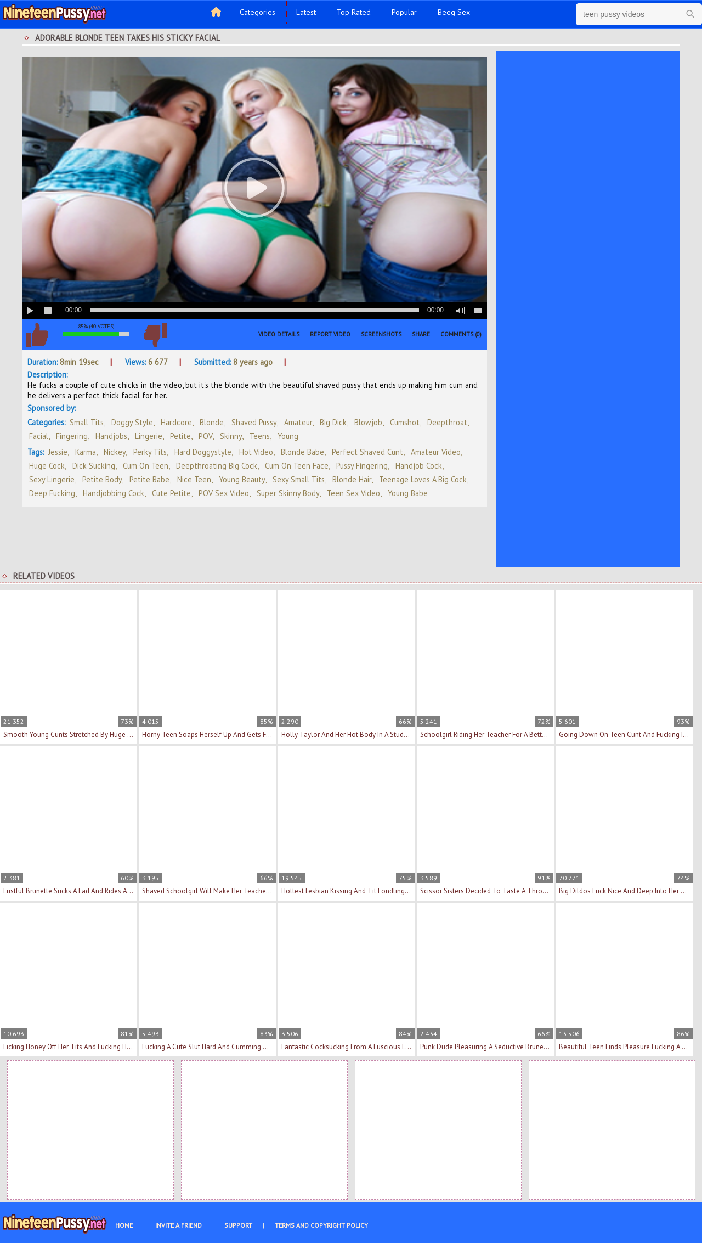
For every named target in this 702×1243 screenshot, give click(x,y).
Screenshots (381, 334)
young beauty (242, 479)
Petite (180, 436)
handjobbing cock (113, 493)
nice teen (194, 479)
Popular (404, 12)
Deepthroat (447, 422)
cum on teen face (297, 465)
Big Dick (333, 422)
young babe (408, 493)
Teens (260, 436)
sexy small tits (299, 479)
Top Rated (354, 12)
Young (288, 436)
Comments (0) (461, 334)
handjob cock (418, 465)
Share (421, 334)
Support (238, 1225)
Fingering (72, 436)
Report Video (330, 334)
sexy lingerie (52, 479)
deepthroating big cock (216, 465)
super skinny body (288, 493)
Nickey (115, 452)
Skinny (231, 436)
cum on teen (145, 465)
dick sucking (93, 465)
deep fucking (52, 493)
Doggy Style (132, 422)
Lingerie (148, 436)
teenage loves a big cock (423, 479)
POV (205, 436)
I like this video (37, 335)
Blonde (212, 422)
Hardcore (176, 422)
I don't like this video (155, 335)
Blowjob (368, 422)
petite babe (149, 479)
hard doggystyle (202, 452)
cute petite (171, 493)
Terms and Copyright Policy (321, 1225)
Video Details (278, 334)
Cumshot (405, 422)
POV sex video (224, 493)
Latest (306, 12)
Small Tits (87, 422)
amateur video (436, 452)
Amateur (298, 422)
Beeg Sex (454, 12)
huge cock (47, 465)
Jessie (57, 452)
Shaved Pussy (253, 422)
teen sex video (353, 493)
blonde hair (351, 479)
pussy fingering (362, 465)
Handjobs (111, 436)
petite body (102, 479)
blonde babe (302, 452)
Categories (257, 12)
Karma (85, 452)
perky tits (150, 452)
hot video (256, 452)
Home (124, 1225)
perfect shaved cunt (367, 452)
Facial (38, 436)
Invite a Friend (178, 1225)
